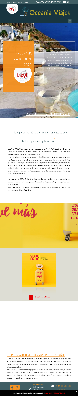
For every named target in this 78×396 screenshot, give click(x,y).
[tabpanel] (39, 114)
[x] (68, 2)
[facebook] (64, 2)
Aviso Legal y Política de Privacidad (17, 2)
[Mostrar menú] (70, 21)
